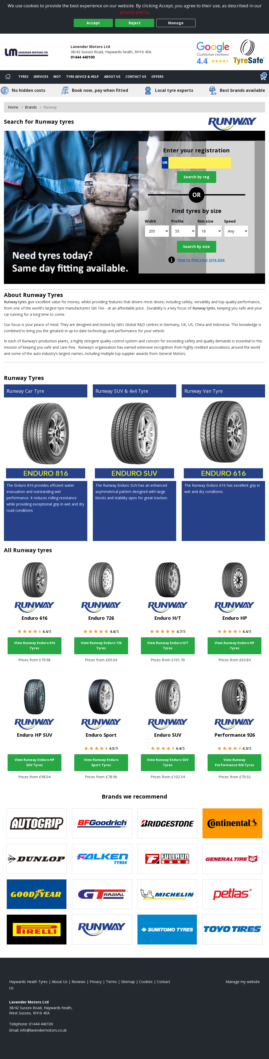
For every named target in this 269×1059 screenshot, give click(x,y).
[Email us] (43, 1030)
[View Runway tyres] (102, 929)
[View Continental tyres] (232, 823)
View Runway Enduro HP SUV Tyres (34, 762)
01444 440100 (83, 57)
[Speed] (236, 231)
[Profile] (183, 231)
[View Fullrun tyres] (167, 859)
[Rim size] (210, 231)
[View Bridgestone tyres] (167, 823)
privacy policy (134, 12)
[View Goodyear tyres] (37, 894)
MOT (57, 76)
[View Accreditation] (249, 51)
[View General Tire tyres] (232, 859)
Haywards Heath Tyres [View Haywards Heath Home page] (28, 981)
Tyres (23, 76)
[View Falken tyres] (102, 859)
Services (40, 76)
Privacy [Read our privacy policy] (96, 981)
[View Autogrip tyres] (37, 823)
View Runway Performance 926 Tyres (234, 762)
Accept (93, 22)
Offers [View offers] (157, 76)
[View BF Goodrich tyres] (102, 823)
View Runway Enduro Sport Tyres (101, 762)
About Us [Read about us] (59, 981)
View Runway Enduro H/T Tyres (167, 645)
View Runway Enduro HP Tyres (234, 645)
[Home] (8, 77)
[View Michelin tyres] (167, 894)
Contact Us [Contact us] (135, 76)
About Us (112, 76)
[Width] (157, 231)
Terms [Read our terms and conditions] (111, 981)
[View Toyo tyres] (232, 929)
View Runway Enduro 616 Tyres (34, 645)
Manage (176, 22)
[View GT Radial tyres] (102, 894)
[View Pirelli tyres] (37, 929)
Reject (135, 22)
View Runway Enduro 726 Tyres (101, 645)
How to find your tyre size (201, 259)
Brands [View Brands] (31, 107)
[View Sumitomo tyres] (167, 929)
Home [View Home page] (13, 107)
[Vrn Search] (196, 163)
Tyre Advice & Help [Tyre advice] (82, 76)
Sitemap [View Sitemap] (128, 981)
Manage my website (243, 981)
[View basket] (263, 77)
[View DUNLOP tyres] (37, 859)
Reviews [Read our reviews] (78, 981)
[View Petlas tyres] (232, 894)
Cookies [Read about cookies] (146, 981)
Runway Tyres (43, 295)
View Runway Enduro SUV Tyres (167, 762)
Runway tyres (15, 301)
